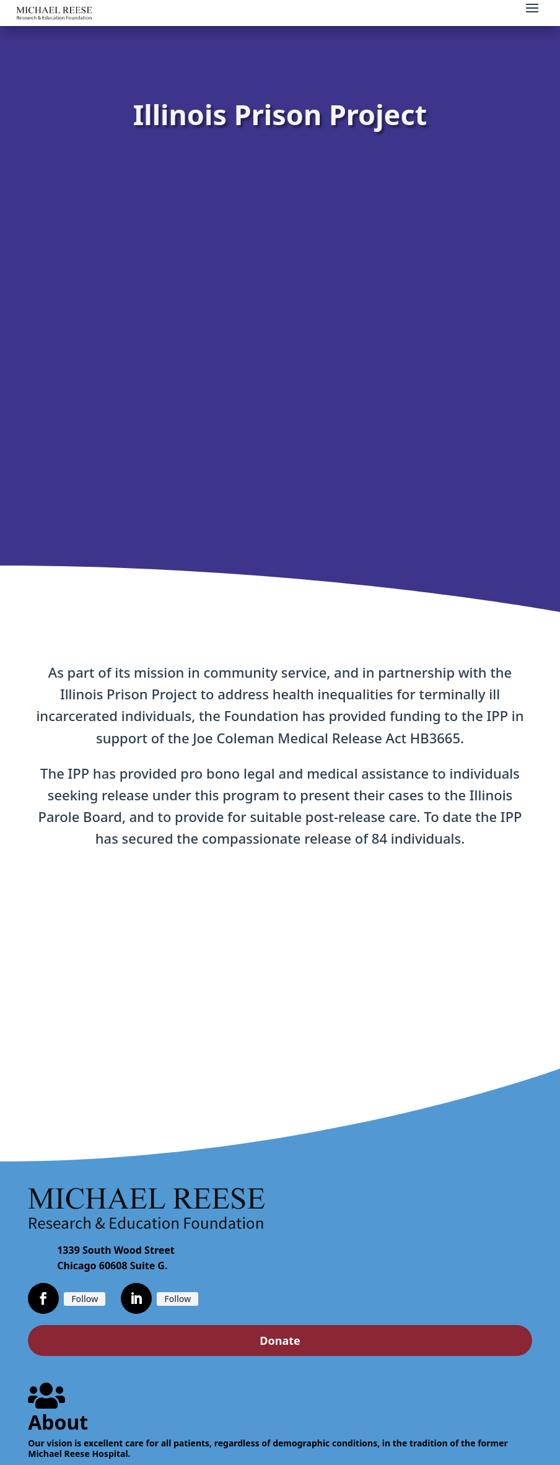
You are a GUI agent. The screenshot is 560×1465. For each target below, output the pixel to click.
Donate (280, 1340)
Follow (84, 1299)
